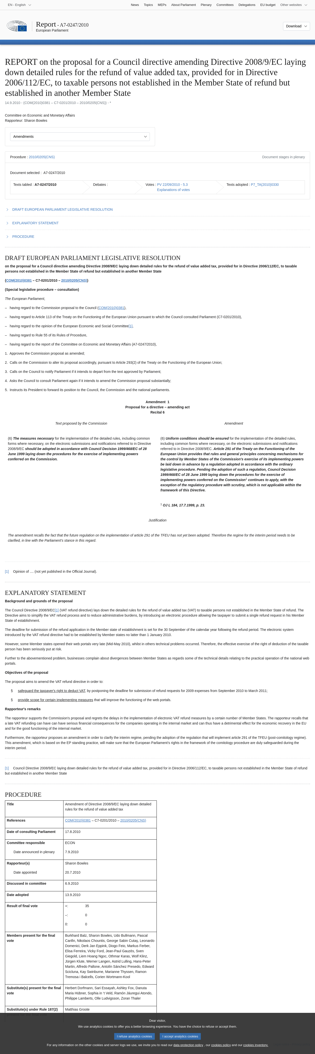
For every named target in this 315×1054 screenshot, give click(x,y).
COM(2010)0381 (19, 280)
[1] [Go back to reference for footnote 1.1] (7, 571)
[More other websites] (294, 5)
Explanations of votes (173, 190)
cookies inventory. (255, 1049)
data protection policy (188, 1049)
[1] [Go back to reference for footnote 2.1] (7, 768)
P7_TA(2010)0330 (265, 185)
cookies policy (221, 1049)
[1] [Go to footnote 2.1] (57, 610)
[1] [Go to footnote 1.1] (131, 326)
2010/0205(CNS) (42, 157)
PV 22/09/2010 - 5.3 (172, 185)
